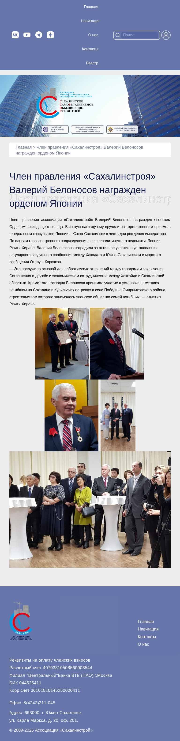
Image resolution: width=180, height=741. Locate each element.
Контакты (90, 49)
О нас (93, 35)
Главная (91, 7)
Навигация (148, 629)
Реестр (92, 63)
